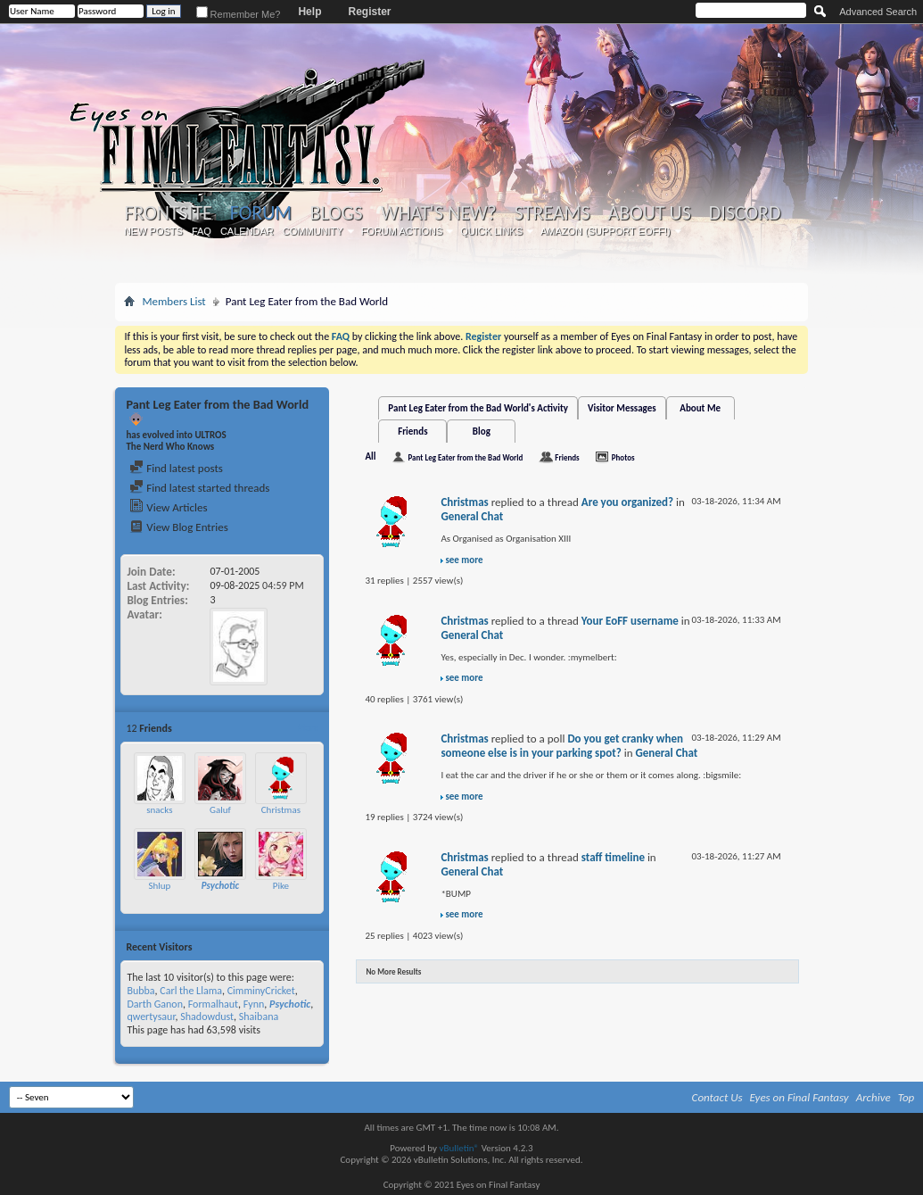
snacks (159, 810)
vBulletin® (459, 1148)
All (370, 456)
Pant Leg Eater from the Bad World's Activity (478, 408)
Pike (281, 886)
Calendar (247, 231)
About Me (700, 408)
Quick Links (491, 231)
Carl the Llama (191, 990)
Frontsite (167, 213)
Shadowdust (207, 1016)
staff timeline (613, 857)
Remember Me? (238, 14)
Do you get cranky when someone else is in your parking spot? (562, 745)
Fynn (254, 1004)
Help (309, 11)
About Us (649, 213)
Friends (412, 431)
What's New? (439, 213)
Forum (261, 213)
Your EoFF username (630, 620)
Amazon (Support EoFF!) (605, 231)
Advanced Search (878, 11)
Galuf (220, 810)
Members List (173, 301)
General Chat (472, 516)
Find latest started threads (199, 487)
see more (463, 560)
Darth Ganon (155, 1004)
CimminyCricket (261, 990)
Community (313, 231)
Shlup (159, 886)
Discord (745, 213)
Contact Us (717, 1097)
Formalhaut (213, 1004)
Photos (623, 457)
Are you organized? (627, 502)
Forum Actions (402, 231)
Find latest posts (176, 468)
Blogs (335, 213)
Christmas (281, 810)
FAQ (201, 231)
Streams (552, 213)
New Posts (153, 231)
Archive (873, 1097)
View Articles (168, 507)
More (308, 728)
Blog (481, 431)
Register (369, 11)
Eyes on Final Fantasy (799, 1097)
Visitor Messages (622, 408)
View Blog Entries (178, 527)
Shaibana (258, 1016)
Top (906, 1097)
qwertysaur (151, 1016)
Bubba (140, 990)
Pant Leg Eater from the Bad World (465, 457)
